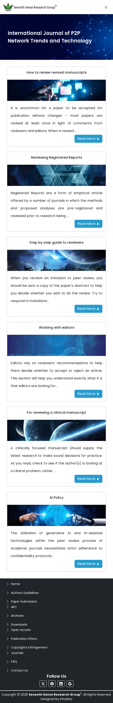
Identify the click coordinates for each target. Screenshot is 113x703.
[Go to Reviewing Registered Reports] (56, 175)
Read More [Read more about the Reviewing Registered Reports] (88, 223)
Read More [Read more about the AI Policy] (88, 563)
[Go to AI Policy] (56, 515)
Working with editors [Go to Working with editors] (56, 327)
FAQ (14, 661)
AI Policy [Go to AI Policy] (56, 497)
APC (14, 607)
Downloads (19, 624)
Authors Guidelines (25, 593)
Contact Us (19, 670)
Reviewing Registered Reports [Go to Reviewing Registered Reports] (56, 157)
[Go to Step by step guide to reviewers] (56, 260)
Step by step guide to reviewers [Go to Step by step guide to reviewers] (56, 242)
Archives (17, 616)
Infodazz (66, 699)
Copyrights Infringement (29, 647)
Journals (17, 653)
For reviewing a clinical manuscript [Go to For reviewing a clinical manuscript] (56, 412)
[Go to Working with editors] (56, 345)
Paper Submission (24, 601)
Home (15, 584)
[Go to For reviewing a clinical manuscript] (56, 430)
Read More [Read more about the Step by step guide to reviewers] (88, 308)
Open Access (21, 630)
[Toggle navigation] (106, 7)
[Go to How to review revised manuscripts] (56, 90)
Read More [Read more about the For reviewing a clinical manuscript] (88, 478)
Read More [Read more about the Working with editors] (88, 393)
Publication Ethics (24, 639)
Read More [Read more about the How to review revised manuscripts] (88, 138)
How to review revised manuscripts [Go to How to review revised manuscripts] (57, 72)
